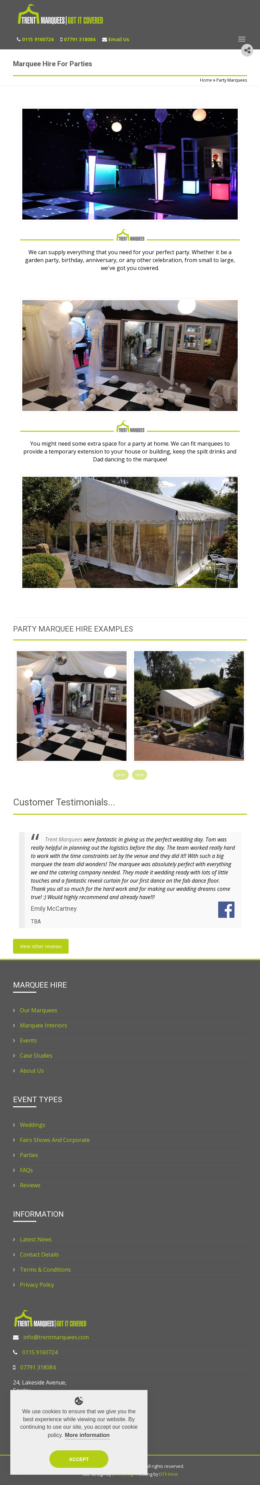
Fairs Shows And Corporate (51, 1140)
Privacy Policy (33, 1284)
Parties (25, 1155)
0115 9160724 (38, 39)
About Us (28, 1070)
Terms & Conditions (42, 1269)
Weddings (29, 1125)
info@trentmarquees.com (56, 1337)
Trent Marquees (63, 839)
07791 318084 (79, 39)
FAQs (23, 1170)
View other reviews (41, 946)
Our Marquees (35, 1010)
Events (25, 1040)
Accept (79, 1459)
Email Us (118, 39)
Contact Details (36, 1254)
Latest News (32, 1239)
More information (87, 1435)
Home (206, 80)
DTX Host (168, 1474)
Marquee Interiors (40, 1025)
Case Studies (32, 1055)
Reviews (26, 1185)
